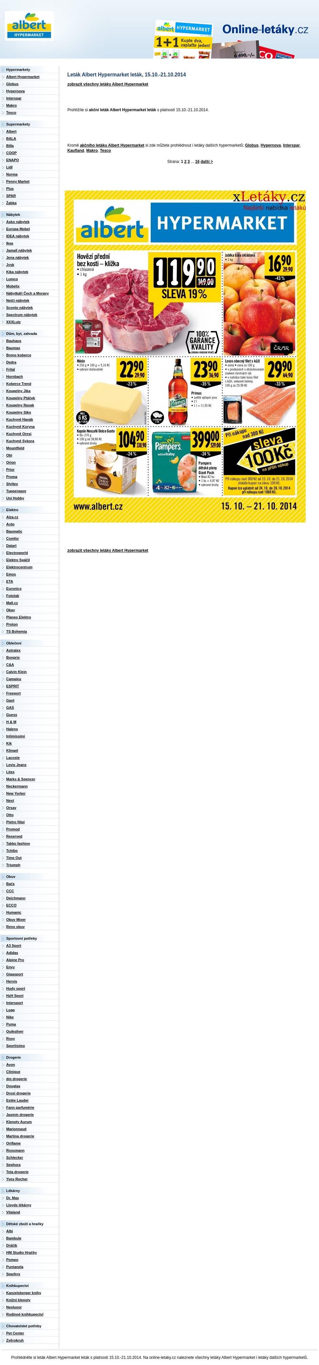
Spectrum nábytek (21, 315)
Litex (10, 772)
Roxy (10, 1038)
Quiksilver (14, 1031)
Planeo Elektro (18, 617)
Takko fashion (18, 843)
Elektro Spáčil (18, 560)
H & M (11, 722)
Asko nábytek (18, 222)
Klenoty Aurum (19, 1122)
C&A (10, 665)
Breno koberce (18, 355)
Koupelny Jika (18, 391)
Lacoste (13, 758)
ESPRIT (12, 686)
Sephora (13, 1165)
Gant (10, 700)
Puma (11, 1024)
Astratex (13, 650)
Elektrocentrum (19, 567)
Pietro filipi (15, 822)
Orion (11, 462)
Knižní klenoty (18, 1300)
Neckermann (17, 786)
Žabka (11, 203)
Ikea (9, 243)
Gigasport (14, 974)
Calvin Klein (16, 672)
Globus (251, 145)
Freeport (13, 693)
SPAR (11, 196)
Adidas (12, 953)
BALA (11, 138)
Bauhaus (13, 341)
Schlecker (14, 1158)
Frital (10, 369)
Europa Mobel (18, 229)
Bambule (13, 1238)
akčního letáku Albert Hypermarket (112, 145)
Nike (10, 1017)
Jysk (10, 265)
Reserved (14, 836)
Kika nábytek (17, 272)
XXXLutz (13, 322)
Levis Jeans (16, 765)
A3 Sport (13, 946)
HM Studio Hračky (21, 1252)
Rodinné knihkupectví (24, 1314)
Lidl (9, 167)
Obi (9, 455)
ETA (9, 581)
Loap (10, 1010)
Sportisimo (15, 1046)
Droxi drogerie (18, 1093)
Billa (10, 146)
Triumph (13, 865)
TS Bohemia (16, 631)
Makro (92, 150)
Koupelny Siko (18, 412)
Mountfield (15, 448)
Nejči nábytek (17, 300)
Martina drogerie (20, 1136)
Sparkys (13, 1274)
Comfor (12, 538)
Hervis (11, 981)
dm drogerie (16, 1079)
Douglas (13, 1086)
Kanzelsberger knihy (23, 1293)
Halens (12, 729)
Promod (13, 829)
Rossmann (15, 1150)
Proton (12, 624)
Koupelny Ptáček (20, 398)
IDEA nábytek (17, 236)
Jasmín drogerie (20, 1115)
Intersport (14, 1003)
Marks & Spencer (20, 779)
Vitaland (13, 1212)
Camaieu (13, 679)
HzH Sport (14, 996)
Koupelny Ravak (20, 405)
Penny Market (18, 181)
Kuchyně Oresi (19, 434)
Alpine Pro (15, 960)
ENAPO (12, 160)
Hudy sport (15, 988)
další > (207, 161)
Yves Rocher (17, 1179)
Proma (11, 477)
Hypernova (271, 145)
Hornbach (14, 376)
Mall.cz (12, 603)
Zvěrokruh (15, 1340)
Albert (11, 131)
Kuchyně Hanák (19, 419)
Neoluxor (14, 1307)
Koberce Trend (18, 384)
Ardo (10, 524)
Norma (12, 174)
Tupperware (16, 491)
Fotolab (12, 596)
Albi (9, 1231)
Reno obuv (15, 927)
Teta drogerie (17, 1172)
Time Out (13, 858)
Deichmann (15, 898)
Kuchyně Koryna (20, 427)
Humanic (13, 912)
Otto (10, 815)
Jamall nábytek (19, 250)
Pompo (12, 1260)
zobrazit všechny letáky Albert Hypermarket (107, 84)
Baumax (13, 348)
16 (197, 161)
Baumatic (14, 531)
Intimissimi (15, 736)
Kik (9, 743)
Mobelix (13, 286)
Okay (10, 610)
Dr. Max (12, 1198)
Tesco (105, 150)
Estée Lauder (17, 1100)
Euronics (13, 588)
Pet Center (15, 1333)
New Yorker (16, 793)
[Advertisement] (111, 128)
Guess (11, 715)
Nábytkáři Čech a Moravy (27, 293)
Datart (11, 546)
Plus (10, 189)
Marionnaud (16, 1129)
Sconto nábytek (19, 308)
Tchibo (12, 851)
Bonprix (13, 657)
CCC (10, 891)
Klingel (12, 750)
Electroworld (17, 553)
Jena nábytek (17, 257)
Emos (11, 574)
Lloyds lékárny (18, 1205)
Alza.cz (12, 517)
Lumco (12, 279)
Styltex (12, 484)
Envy (10, 967)
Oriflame (13, 1143)
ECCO (11, 905)
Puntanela (14, 1267)
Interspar (291, 145)
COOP (11, 153)
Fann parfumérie (20, 1107)
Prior (10, 469)
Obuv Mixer (16, 919)
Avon (10, 1065)
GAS (10, 707)
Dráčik (11, 1245)
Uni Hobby (15, 498)
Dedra (11, 362)
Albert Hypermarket (22, 77)
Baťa (10, 884)
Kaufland (75, 150)
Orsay (11, 808)
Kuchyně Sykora (20, 441)
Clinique (13, 1072)
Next (10, 800)
